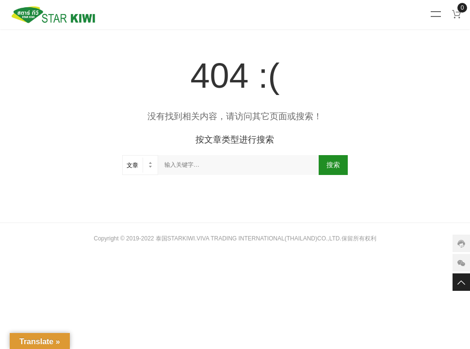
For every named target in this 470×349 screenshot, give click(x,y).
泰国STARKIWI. (176, 238)
